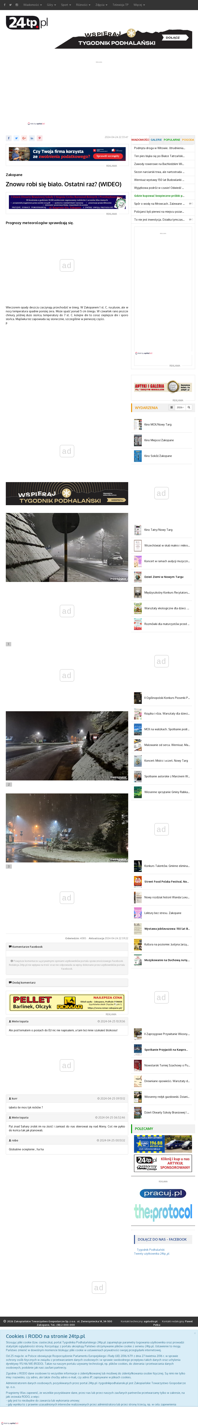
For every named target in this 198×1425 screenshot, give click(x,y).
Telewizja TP (121, 4)
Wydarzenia (146, 408)
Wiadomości (32, 5)
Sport (66, 5)
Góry (51, 5)
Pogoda (188, 139)
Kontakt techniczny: (139, 1321)
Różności (83, 5)
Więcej (139, 5)
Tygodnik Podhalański (151, 1249)
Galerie (156, 139)
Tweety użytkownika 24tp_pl (151, 1253)
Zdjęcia (102, 5)
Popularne (172, 139)
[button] (17, 1002)
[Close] (195, 1333)
